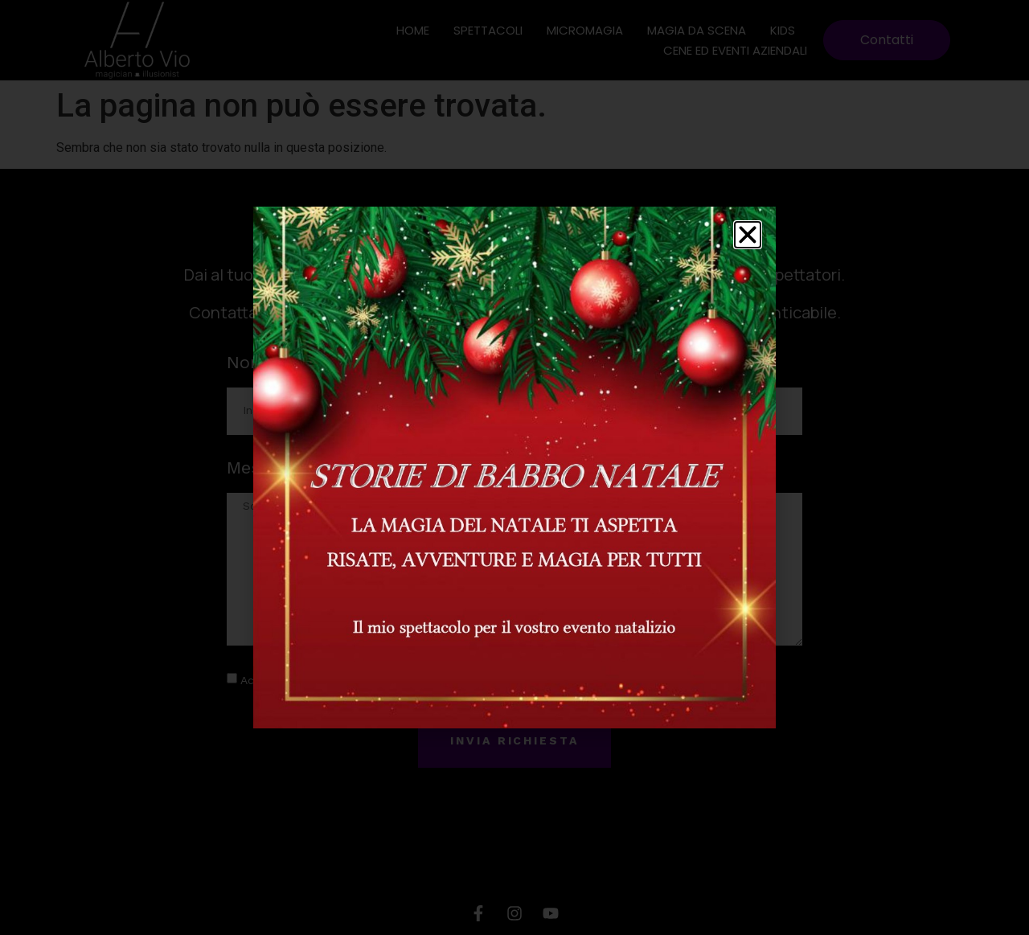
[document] (514, 467)
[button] (748, 235)
